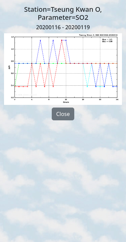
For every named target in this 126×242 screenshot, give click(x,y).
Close (63, 114)
